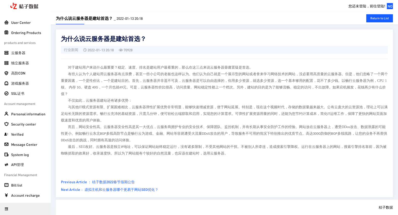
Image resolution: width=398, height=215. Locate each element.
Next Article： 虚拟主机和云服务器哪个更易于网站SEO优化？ (109, 189)
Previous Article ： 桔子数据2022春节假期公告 (98, 181)
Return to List (379, 18)
